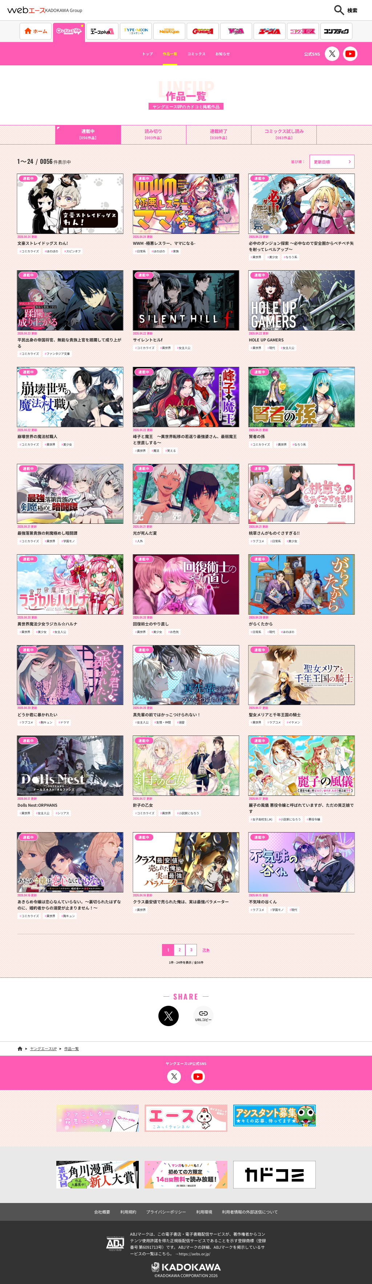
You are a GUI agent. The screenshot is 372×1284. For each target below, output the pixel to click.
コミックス (199, 53)
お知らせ (235, 53)
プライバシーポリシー (168, 1209)
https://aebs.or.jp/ (195, 1252)
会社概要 (108, 1209)
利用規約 (132, 1209)
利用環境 (203, 1209)
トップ (133, 53)
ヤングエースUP (43, 1047)
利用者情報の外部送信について (246, 1209)
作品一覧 (163, 53)
